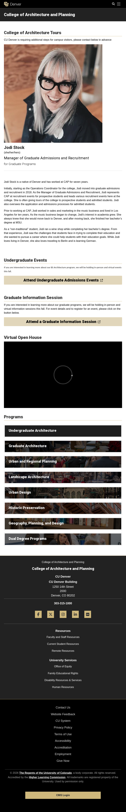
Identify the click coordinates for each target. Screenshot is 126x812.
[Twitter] (50, 619)
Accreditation (63, 747)
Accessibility (63, 740)
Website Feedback (63, 714)
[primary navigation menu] (119, 4)
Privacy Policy (63, 727)
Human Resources (63, 687)
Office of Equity (63, 666)
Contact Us (63, 707)
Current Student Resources (63, 644)
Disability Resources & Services (63, 680)
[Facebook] (38, 619)
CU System (62, 720)
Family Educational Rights (63, 673)
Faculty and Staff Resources (63, 637)
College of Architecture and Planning (39, 14)
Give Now (63, 760)
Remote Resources (63, 650)
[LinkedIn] (75, 619)
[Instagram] (63, 619)
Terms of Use (63, 734)
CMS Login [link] (63, 795)
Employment (63, 754)
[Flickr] (88, 619)
